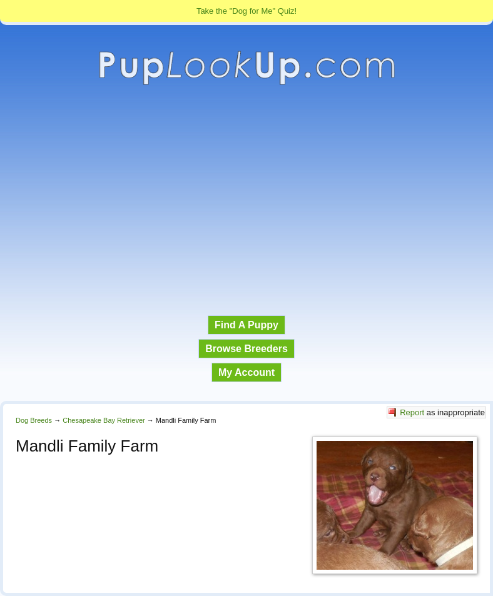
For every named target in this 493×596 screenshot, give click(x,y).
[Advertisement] (246, 200)
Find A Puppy (246, 325)
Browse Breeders (246, 348)
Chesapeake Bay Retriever (104, 420)
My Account (246, 372)
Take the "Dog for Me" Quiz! (246, 11)
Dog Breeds (34, 420)
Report (412, 412)
